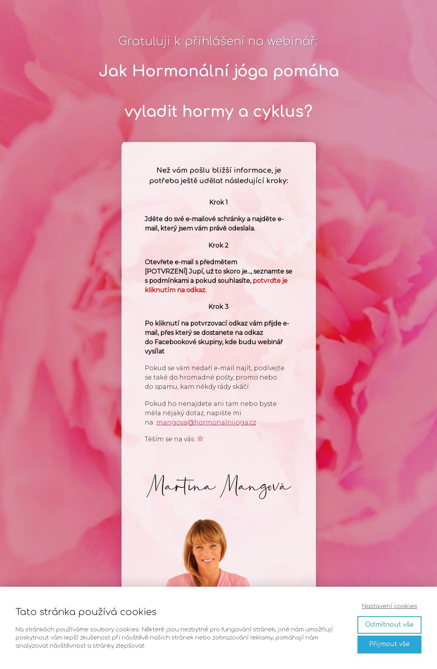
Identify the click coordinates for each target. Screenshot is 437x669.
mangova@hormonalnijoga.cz (206, 422)
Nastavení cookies (389, 606)
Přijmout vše (389, 644)
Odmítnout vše (389, 624)
